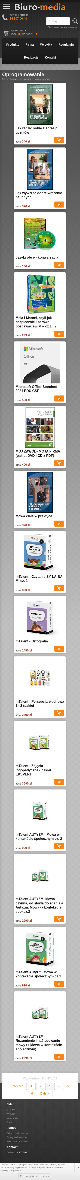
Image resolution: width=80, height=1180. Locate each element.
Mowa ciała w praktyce (34, 516)
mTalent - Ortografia (32, 641)
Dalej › (44, 1093)
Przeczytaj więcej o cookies (34, 1176)
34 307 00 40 (22, 1152)
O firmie (10, 1109)
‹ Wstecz (17, 1086)
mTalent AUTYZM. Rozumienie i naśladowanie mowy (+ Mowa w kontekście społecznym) (39, 1043)
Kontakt (50, 57)
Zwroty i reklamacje (16, 1137)
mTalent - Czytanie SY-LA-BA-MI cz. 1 (40, 579)
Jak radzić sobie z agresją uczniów (37, 130)
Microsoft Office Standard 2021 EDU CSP (36, 389)
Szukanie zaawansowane (62, 27)
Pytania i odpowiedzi (17, 1133)
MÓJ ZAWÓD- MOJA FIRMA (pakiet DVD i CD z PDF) (38, 453)
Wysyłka (46, 44)
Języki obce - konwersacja (37, 257)
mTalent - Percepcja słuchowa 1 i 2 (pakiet (40, 704)
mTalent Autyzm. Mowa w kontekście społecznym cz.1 (38, 974)
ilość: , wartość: (24, 34)
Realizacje (31, 57)
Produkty (12, 44)
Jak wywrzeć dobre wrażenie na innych (39, 195)
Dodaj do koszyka (59, 140)
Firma (30, 44)
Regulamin (66, 44)
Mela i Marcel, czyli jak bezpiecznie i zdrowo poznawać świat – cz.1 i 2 (36, 322)
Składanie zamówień (17, 1141)
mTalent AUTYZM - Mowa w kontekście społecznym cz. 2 (39, 837)
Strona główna (9, 79)
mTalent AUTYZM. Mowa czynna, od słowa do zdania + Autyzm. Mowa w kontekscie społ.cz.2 (39, 905)
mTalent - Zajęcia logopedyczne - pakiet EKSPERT (33, 770)
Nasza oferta (25, 79)
